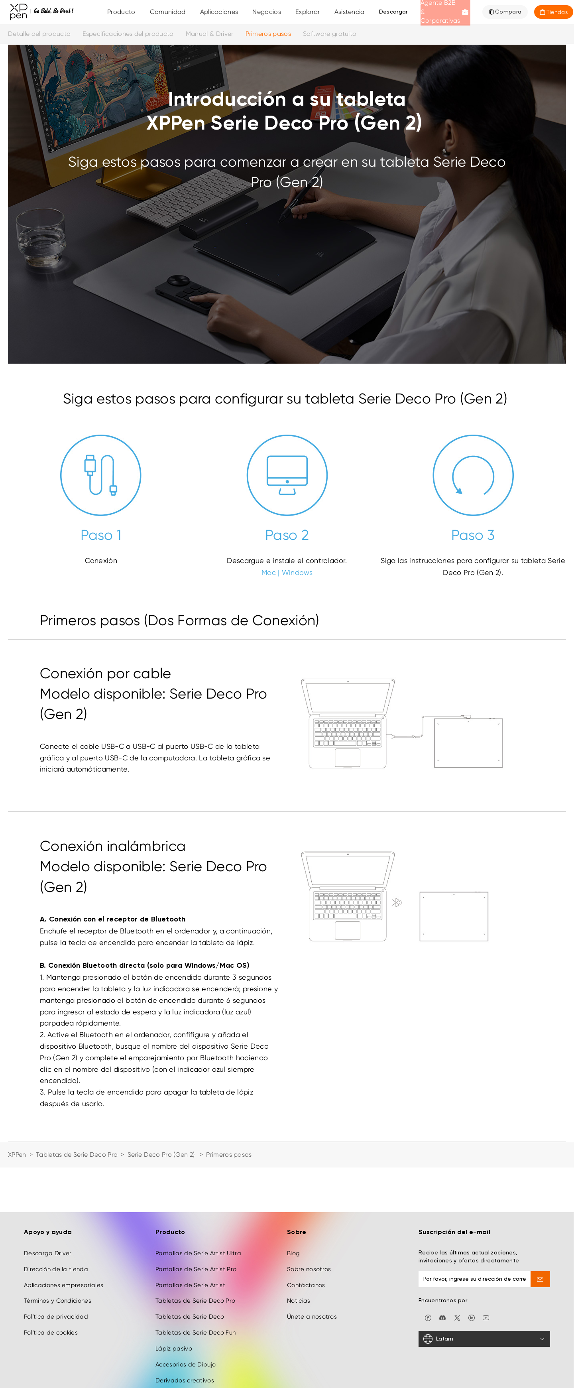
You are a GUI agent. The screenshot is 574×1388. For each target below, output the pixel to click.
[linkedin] (471, 1272)
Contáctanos (306, 1240)
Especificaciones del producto (128, 33)
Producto (121, 12)
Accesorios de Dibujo (185, 1319)
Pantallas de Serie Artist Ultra (198, 1208)
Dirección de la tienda (56, 1224)
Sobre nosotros (309, 1224)
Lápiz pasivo (173, 1303)
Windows (297, 572)
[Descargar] (393, 12)
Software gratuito (329, 33)
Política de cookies (51, 1288)
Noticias (299, 1256)
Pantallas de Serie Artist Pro (195, 1224)
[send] (540, 1234)
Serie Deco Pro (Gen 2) (162, 1154)
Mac (268, 572)
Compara (508, 12)
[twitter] (457, 1272)
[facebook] (428, 1272)
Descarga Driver (48, 1208)
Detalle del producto (39, 33)
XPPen (17, 1154)
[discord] (442, 1272)
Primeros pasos (268, 33)
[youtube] (486, 1272)
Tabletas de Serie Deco (189, 1272)
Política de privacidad (56, 1272)
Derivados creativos (184, 1335)
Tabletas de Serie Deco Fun (195, 1288)
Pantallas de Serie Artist (190, 1240)
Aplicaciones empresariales (63, 1240)
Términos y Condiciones (57, 1256)
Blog (293, 1208)
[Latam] (484, 1294)
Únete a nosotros (312, 1272)
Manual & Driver (210, 33)
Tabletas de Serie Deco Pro (77, 1154)
